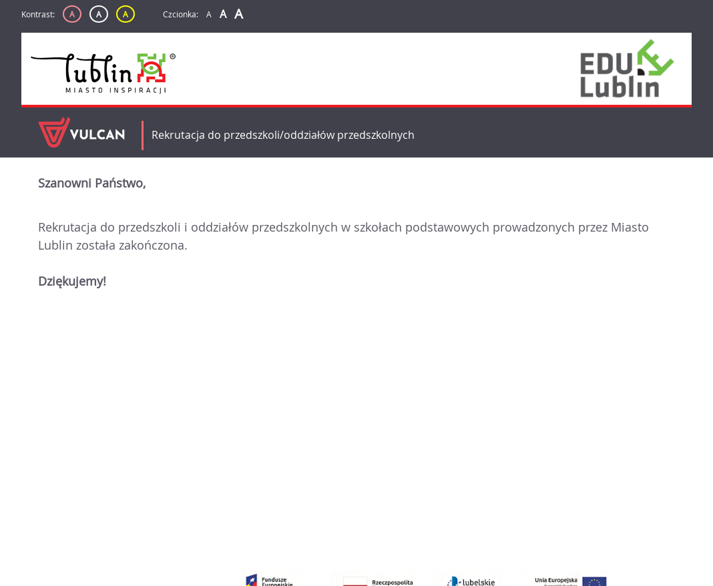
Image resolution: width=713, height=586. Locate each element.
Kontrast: (38, 14)
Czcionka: (180, 14)
